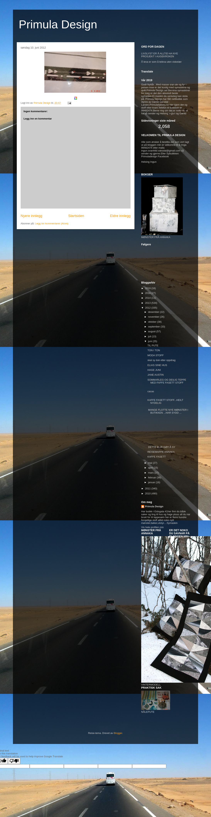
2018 (148, 293)
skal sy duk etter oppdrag (161, 360)
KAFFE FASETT (156, 456)
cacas (150, 391)
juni (150, 341)
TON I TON (153, 350)
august (152, 331)
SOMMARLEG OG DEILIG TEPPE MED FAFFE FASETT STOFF (166, 381)
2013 (148, 302)
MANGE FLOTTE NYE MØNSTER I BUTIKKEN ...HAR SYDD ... (167, 411)
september (154, 326)
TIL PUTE (152, 345)
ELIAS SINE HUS (157, 365)
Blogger (118, 733)
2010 (148, 493)
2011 (148, 488)
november (154, 316)
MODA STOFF (155, 355)
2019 (148, 288)
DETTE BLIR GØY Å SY (161, 447)
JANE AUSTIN (155, 374)
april (151, 467)
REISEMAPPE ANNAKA (161, 451)
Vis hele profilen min (152, 527)
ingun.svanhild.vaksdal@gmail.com (160, 150)
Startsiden (76, 216)
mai (150, 462)
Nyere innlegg (31, 216)
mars (151, 472)
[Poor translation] (14, 761)
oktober (152, 321)
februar (152, 477)
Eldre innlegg (120, 216)
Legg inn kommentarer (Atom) (51, 223)
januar (152, 482)
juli (150, 336)
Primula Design (58, 24)
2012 (148, 307)
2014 (148, 297)
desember (154, 311)
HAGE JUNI (154, 370)
